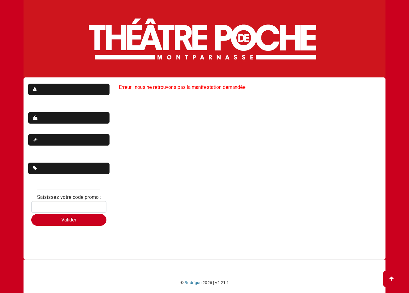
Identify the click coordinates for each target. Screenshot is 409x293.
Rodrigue (193, 282)
